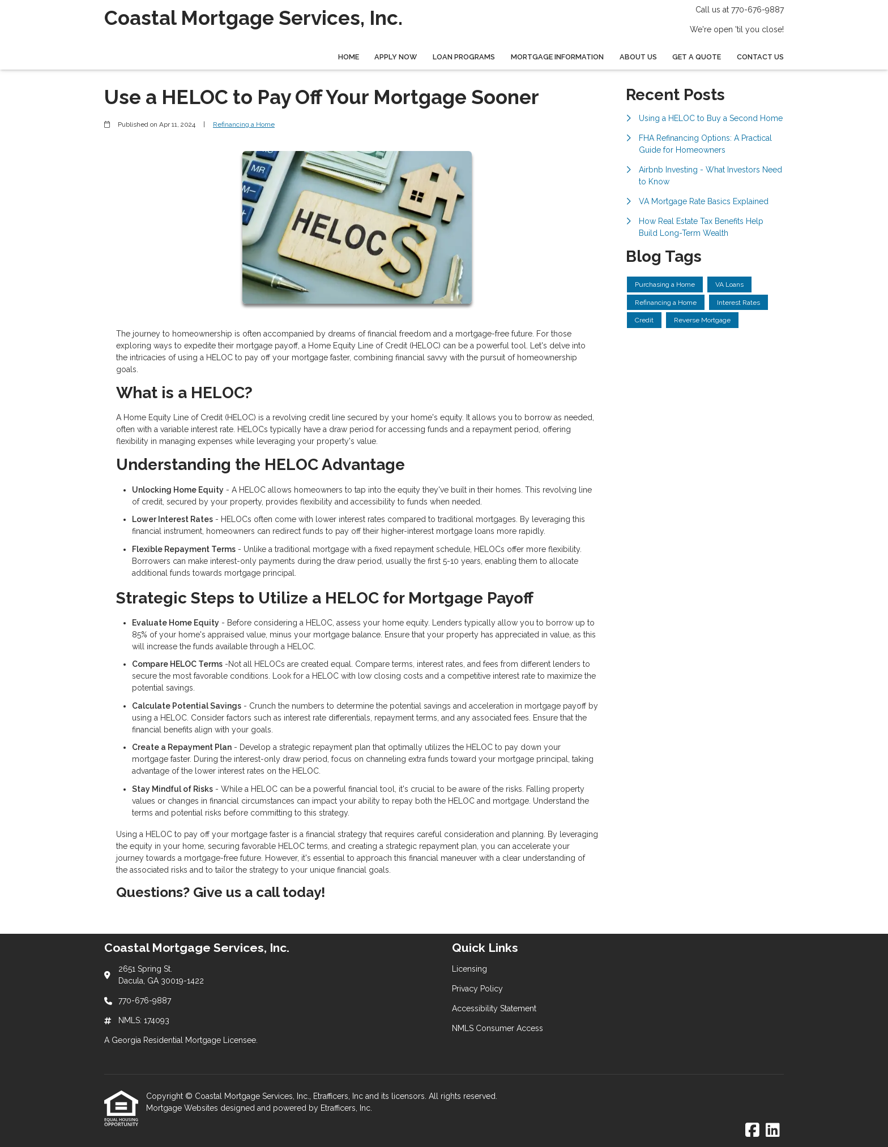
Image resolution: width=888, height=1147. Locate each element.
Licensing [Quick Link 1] (469, 968)
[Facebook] (752, 1130)
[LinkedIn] (773, 1130)
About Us (638, 57)
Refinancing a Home (244, 124)
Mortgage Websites (183, 1107)
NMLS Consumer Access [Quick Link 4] (497, 1028)
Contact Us (760, 57)
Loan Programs (464, 57)
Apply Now (395, 57)
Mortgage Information (557, 57)
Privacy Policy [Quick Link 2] (477, 988)
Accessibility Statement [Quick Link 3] (494, 1008)
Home (348, 57)
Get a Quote (696, 57)
